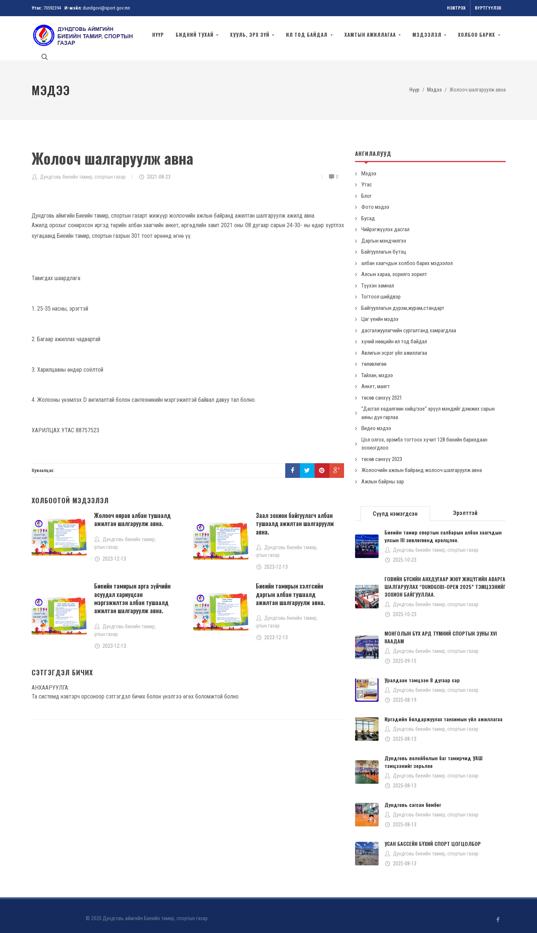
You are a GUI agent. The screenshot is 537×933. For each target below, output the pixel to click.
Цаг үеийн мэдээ (379, 312)
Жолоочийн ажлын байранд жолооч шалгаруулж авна (421, 463)
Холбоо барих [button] (477, 34)
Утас (366, 177)
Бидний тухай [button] (195, 34)
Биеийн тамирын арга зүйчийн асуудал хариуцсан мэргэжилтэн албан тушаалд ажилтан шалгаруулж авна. (132, 591)
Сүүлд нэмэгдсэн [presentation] (395, 506)
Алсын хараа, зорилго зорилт (394, 267)
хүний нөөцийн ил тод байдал (394, 334)
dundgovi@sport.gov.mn (106, 8)
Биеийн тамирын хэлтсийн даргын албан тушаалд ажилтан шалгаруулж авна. (290, 587)
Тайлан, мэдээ (377, 368)
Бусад (368, 211)
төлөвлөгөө (373, 357)
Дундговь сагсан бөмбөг (412, 797)
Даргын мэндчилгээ (383, 233)
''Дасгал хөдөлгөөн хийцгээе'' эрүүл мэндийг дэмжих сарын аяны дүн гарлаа (428, 406)
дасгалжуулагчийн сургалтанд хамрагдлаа (408, 323)
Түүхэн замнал (377, 278)
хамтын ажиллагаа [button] (370, 34)
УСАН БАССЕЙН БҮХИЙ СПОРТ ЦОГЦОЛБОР (432, 836)
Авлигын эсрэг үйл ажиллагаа (394, 346)
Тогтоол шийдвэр (381, 289)
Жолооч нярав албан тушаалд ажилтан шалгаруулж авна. (132, 512)
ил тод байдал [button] (307, 34)
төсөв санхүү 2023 (381, 452)
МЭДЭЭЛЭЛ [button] (427, 34)
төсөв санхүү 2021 (381, 390)
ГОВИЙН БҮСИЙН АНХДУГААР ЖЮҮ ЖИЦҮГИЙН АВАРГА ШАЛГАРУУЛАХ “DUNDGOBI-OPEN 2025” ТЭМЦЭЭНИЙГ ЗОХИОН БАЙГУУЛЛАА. (445, 579)
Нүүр (158, 34)
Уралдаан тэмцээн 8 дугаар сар (422, 673)
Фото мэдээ (375, 200)
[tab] (395, 506)
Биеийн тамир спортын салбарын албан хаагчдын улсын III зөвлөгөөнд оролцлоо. (443, 529)
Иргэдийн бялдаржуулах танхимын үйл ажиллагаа (443, 712)
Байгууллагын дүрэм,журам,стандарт (402, 301)
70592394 (52, 8)
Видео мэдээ (376, 421)
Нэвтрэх (456, 8)
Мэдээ (434, 83)
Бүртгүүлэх (488, 8)
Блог (366, 189)
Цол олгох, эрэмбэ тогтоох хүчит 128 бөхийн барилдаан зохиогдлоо (424, 436)
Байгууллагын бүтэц (383, 245)
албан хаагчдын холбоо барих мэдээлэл (407, 256)
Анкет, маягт (375, 379)
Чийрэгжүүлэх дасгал (385, 222)
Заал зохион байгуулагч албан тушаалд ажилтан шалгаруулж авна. (295, 516)
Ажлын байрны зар (382, 474)
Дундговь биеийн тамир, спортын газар (83, 170)
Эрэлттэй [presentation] (465, 506)
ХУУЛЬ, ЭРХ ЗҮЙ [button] (250, 34)
